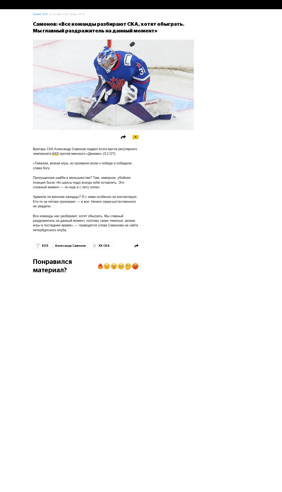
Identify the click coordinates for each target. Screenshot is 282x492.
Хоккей (37, 14)
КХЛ (45, 14)
